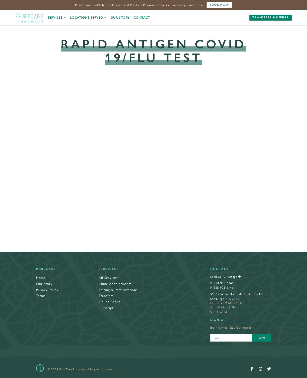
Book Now (219, 4)
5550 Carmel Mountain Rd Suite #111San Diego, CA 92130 (237, 296)
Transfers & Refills (270, 17)
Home (41, 277)
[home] (29, 18)
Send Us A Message (225, 276)
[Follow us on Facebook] (251, 369)
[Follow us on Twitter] (269, 369)
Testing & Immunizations (118, 289)
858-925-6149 (224, 283)
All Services (108, 277)
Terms (41, 295)
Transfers (106, 295)
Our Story (120, 17)
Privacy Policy (47, 289)
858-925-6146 (224, 287)
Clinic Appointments (115, 283)
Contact (142, 17)
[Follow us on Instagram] (260, 369)
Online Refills (109, 301)
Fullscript (106, 307)
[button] (57, 17)
